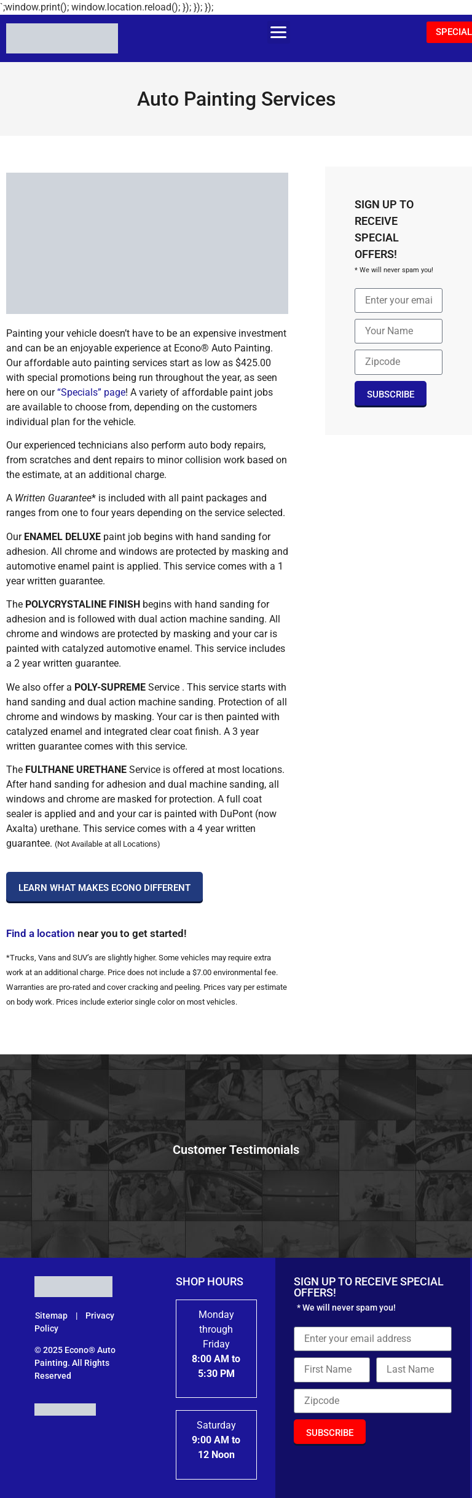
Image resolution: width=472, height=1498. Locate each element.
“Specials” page (90, 392)
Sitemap (52, 1315)
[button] (278, 32)
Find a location (40, 933)
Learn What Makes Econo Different (104, 887)
